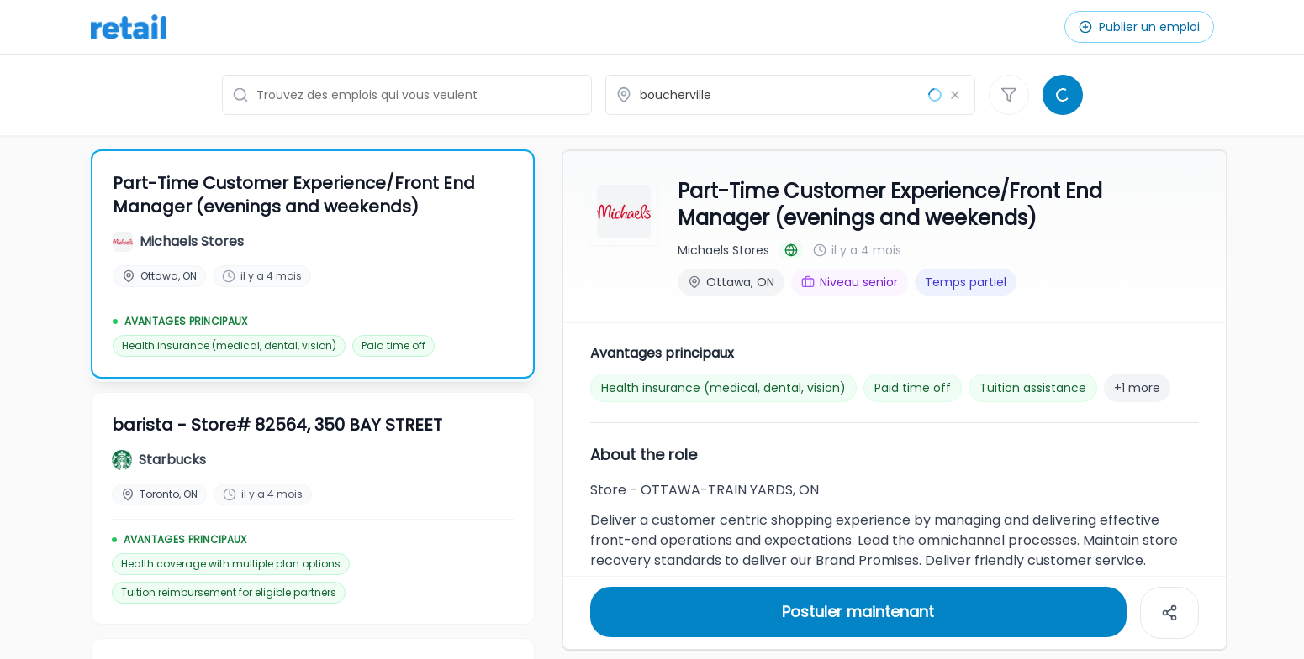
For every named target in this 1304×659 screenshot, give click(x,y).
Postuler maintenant (858, 609)
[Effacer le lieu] (955, 95)
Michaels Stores (723, 248)
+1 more (1137, 386)
